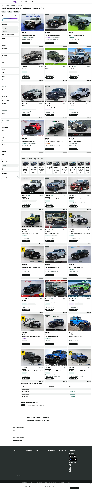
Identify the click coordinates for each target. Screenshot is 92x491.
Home (2, 5)
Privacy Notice (25, 486)
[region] (46, 487)
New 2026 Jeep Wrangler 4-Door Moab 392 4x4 (25, 187)
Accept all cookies (74, 487)
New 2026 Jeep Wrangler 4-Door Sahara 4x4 (49, 187)
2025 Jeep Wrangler (25, 407)
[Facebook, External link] (70, 481)
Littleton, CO (12, 5)
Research (31, 1)
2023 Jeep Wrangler (25, 412)
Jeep (16, 5)
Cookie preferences (64, 487)
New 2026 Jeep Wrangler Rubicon (33, 187)
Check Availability (26, 43)
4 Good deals (72, 410)
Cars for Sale (6, 5)
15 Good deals (72, 407)
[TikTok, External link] (70, 479)
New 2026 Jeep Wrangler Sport (56, 186)
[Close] (90, 484)
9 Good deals (72, 412)
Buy (21, 1)
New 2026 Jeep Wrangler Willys (64, 186)
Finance (37, 1)
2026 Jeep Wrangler (25, 405)
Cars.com (55, 486)
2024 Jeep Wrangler (25, 410)
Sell (26, 1)
